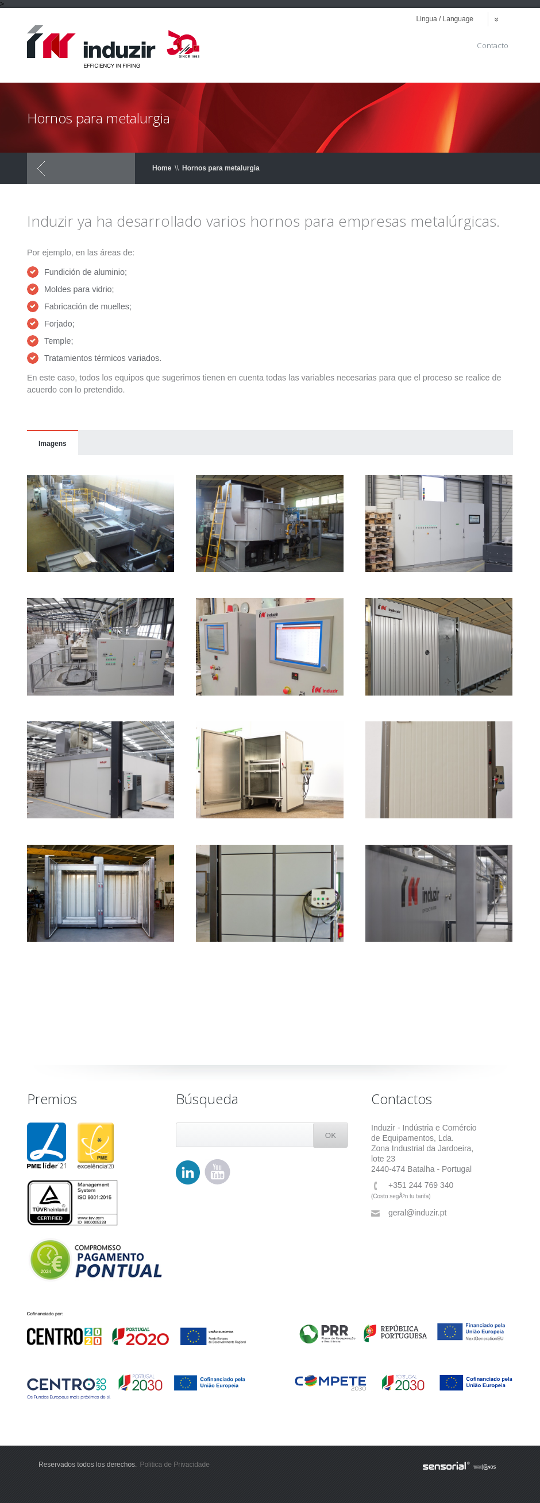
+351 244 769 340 (412, 1185)
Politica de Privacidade (174, 1465)
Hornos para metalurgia (221, 168)
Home (161, 168)
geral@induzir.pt (408, 1213)
